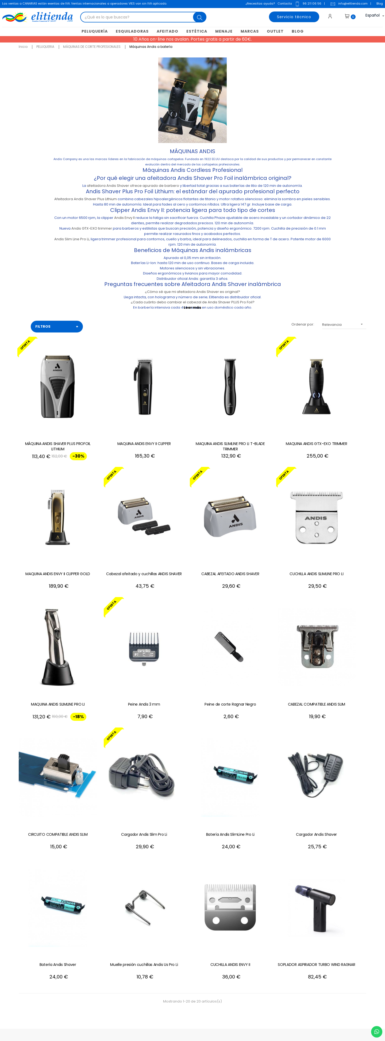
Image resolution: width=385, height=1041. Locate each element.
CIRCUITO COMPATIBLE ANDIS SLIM (192, 645)
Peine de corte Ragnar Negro (50, 645)
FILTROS (56, 326)
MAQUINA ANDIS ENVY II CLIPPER (121, 424)
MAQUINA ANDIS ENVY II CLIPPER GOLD (334, 426)
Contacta (284, 4)
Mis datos (219, 923)
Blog (379, 4)
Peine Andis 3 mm (335, 534)
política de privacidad (333, 939)
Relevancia (344, 324)
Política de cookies (153, 939)
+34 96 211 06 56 (344, 863)
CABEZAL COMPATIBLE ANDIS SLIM (121, 645)
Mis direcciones (225, 931)
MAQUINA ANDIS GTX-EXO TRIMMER (263, 424)
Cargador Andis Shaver (50, 756)
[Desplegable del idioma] (369, 17)
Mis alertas (220, 963)
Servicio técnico (293, 17)
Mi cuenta (219, 915)
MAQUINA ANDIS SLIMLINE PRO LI (263, 534)
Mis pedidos (222, 939)
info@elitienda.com (348, 4)
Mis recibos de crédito (230, 955)
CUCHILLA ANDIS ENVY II (263, 756)
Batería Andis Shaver (121, 756)
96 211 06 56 (307, 4)
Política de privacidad (155, 947)
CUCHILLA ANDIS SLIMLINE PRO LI (193, 534)
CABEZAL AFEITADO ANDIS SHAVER (121, 534)
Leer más (192, 307)
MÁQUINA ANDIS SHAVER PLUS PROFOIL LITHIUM (50, 426)
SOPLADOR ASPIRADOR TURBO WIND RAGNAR (334, 759)
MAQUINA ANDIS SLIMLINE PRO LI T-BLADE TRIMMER (192, 426)
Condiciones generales (157, 931)
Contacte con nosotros (156, 915)
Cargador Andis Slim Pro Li (263, 645)
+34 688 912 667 (92, 987)
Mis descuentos (225, 947)
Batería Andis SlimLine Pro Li (334, 645)
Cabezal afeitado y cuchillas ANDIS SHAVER (50, 537)
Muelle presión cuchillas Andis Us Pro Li (192, 759)
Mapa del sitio (148, 955)
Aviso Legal (146, 923)
